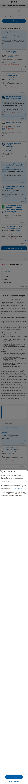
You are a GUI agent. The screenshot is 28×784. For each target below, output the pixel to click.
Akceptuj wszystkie (14, 777)
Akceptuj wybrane (14, 781)
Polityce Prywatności (18, 488)
